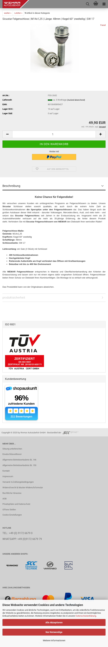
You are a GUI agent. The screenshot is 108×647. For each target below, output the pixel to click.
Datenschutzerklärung (86, 616)
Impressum (7, 476)
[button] (7, 134)
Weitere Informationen (54, 640)
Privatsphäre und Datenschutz (16, 504)
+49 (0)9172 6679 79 (29, 539)
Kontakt (6, 471)
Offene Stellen (9, 509)
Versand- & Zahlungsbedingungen (18, 482)
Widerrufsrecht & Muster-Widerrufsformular (22, 487)
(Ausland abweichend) (76, 100)
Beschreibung (11, 186)
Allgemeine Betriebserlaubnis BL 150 (19, 465)
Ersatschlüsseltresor (12, 454)
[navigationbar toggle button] (104, 4)
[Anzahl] (54, 134)
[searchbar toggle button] (87, 4)
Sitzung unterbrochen (12, 449)
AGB (4, 498)
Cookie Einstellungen (12, 515)
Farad (103, 25)
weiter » (7, 13)
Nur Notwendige (54, 632)
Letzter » (18, 13)
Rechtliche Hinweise (11, 493)
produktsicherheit (13, 297)
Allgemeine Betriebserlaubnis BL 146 (19, 459)
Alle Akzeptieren (54, 622)
